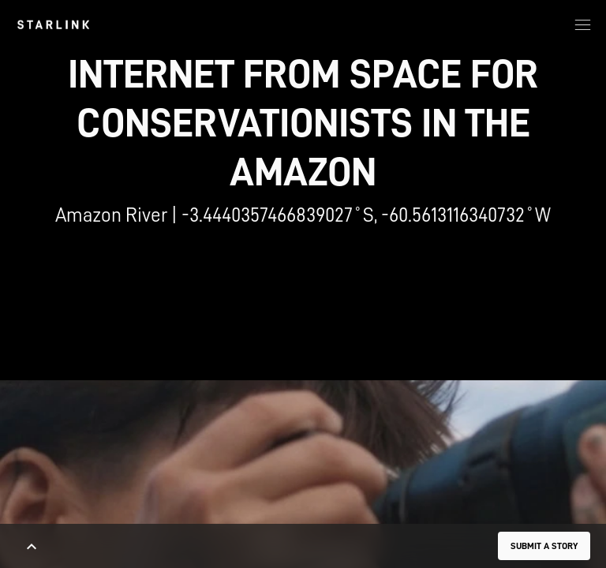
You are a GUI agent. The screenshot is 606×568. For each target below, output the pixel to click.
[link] (53, 24)
